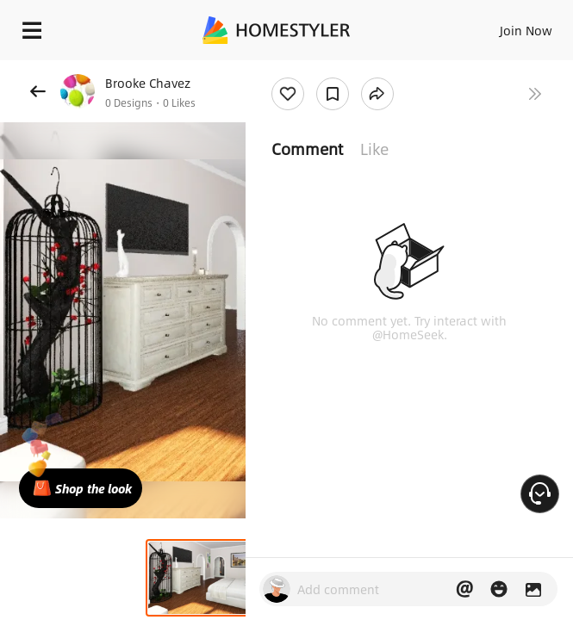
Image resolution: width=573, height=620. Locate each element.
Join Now (526, 30)
